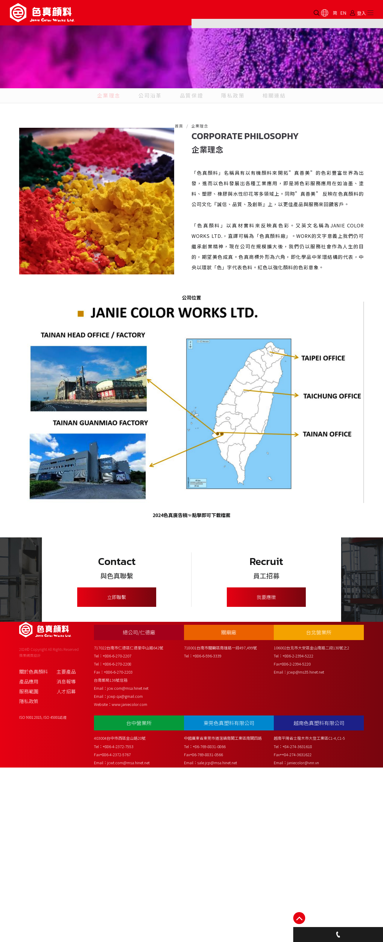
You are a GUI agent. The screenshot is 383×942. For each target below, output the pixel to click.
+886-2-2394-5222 (302, 821)
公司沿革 (147, 128)
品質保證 (191, 128)
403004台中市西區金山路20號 (126, 897)
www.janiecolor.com (135, 869)
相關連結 (280, 128)
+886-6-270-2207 (123, 821)
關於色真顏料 (33, 839)
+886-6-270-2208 (123, 829)
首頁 (179, 165)
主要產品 (66, 839)
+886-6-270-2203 (124, 837)
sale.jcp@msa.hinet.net (222, 922)
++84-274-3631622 (300, 914)
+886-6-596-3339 (211, 821)
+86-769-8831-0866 (213, 905)
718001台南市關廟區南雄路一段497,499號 (225, 813)
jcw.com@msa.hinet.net (133, 853)
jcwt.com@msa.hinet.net (134, 922)
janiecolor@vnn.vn (307, 922)
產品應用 (28, 849)
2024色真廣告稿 (170, 610)
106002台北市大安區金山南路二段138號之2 (315, 813)
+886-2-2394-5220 (299, 829)
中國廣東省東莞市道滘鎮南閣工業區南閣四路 (228, 897)
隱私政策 (236, 128)
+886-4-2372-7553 (124, 905)
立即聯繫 (116, 730)
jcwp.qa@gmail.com (131, 861)
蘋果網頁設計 (30, 823)
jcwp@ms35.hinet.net (309, 837)
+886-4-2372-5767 (121, 914)
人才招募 (66, 859)
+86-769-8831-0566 (211, 914)
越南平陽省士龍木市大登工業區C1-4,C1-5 (313, 897)
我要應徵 (266, 730)
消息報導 (66, 849)
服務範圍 (28, 859)
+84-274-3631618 (301, 905)
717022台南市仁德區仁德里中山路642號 (134, 813)
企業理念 (102, 128)
